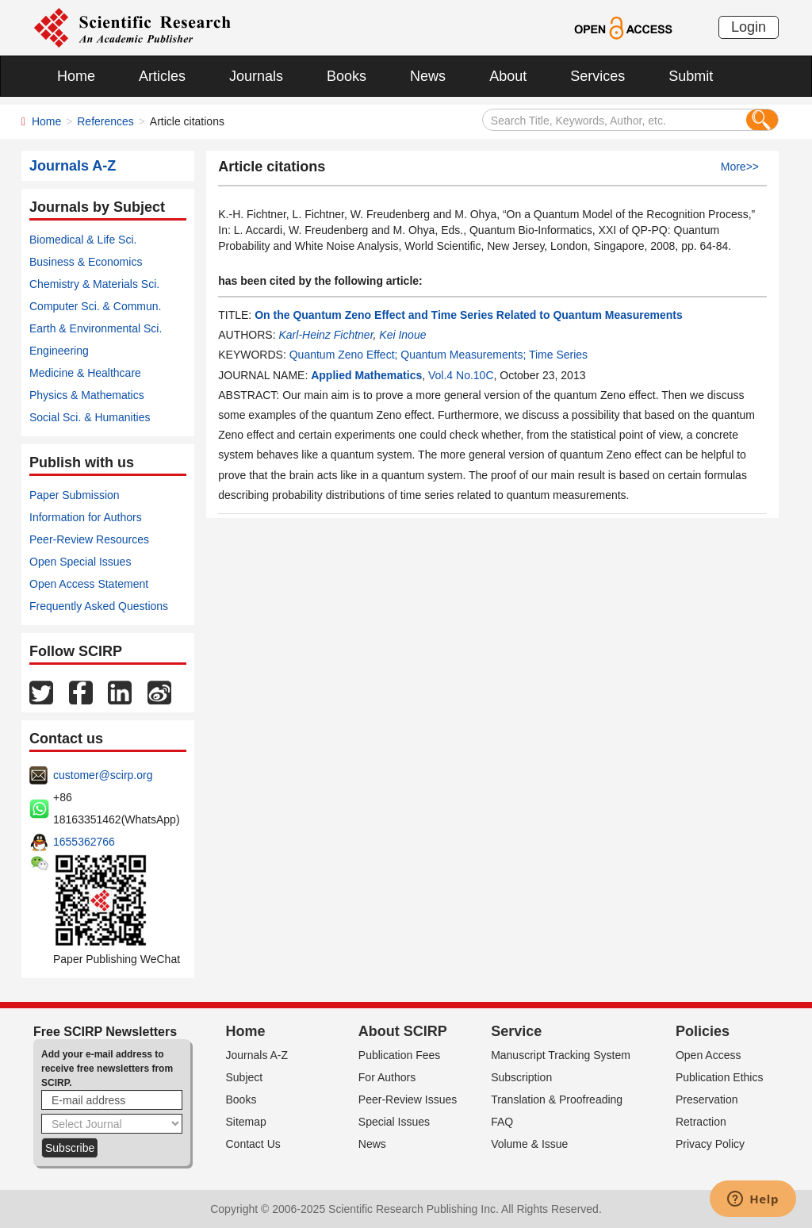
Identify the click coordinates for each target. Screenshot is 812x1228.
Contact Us (253, 1144)
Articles (162, 76)
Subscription (521, 1077)
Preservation (707, 1099)
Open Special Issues (80, 561)
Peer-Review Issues (408, 1099)
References (105, 121)
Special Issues (394, 1121)
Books (346, 76)
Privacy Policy (710, 1144)
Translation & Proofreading (556, 1099)
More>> (740, 166)
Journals (256, 76)
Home (76, 76)
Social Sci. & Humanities (90, 417)
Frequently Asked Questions (98, 606)
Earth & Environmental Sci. (95, 328)
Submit (690, 76)
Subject (244, 1077)
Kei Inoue (402, 334)
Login (748, 27)
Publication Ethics (720, 1077)
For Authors (387, 1077)
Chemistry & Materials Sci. (94, 284)
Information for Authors (85, 517)
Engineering (59, 350)
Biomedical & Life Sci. (82, 239)
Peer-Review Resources (89, 539)
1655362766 (84, 841)
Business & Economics (85, 261)
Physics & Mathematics (86, 395)
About (508, 76)
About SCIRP (402, 1031)
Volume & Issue (529, 1144)
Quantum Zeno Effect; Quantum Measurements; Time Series (438, 354)
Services (597, 76)
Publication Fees (399, 1055)
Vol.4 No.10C (461, 375)
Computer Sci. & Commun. (95, 306)
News (428, 76)
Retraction (701, 1121)
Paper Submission (74, 495)
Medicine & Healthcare (85, 372)
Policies (703, 1031)
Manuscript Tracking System (560, 1055)
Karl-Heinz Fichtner (325, 334)
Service (516, 1031)
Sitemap (246, 1121)
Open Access (708, 1055)
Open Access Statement (88, 584)
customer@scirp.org (102, 775)
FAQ (502, 1121)
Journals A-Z (257, 1055)
